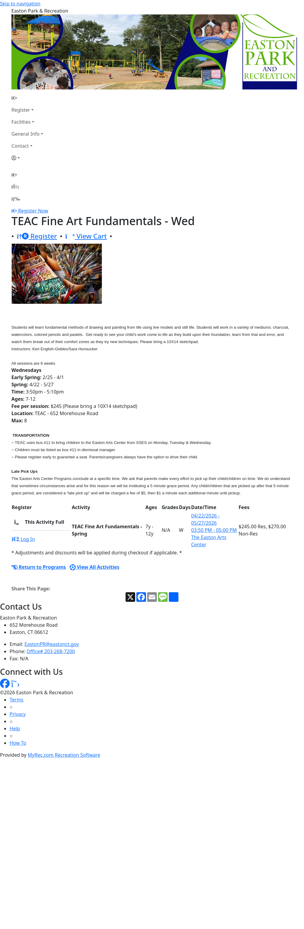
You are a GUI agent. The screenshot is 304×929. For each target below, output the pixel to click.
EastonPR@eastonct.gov (52, 644)
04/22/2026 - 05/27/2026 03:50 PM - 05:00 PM (214, 522)
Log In (23, 539)
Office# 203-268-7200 (51, 651)
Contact (20, 146)
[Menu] (15, 199)
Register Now (33, 210)
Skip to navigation (20, 3)
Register (20, 110)
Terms (16, 699)
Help (15, 728)
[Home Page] (27, 98)
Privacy (18, 714)
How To (18, 743)
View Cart (86, 236)
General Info (25, 134)
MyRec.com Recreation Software (64, 755)
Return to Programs (38, 567)
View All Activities (95, 567)
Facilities (21, 122)
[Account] (27, 158)
